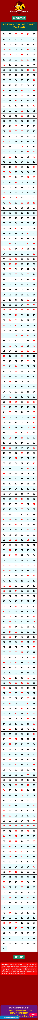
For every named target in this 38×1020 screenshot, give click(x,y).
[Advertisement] (19, 990)
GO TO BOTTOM (19, 18)
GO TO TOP (19, 957)
